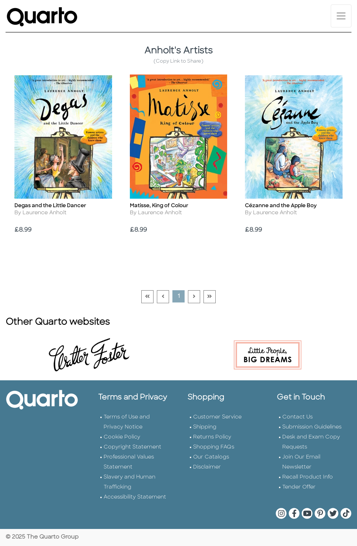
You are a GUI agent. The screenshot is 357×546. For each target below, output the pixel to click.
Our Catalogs (211, 457)
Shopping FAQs (213, 447)
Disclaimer (207, 467)
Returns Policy (212, 437)
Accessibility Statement (135, 497)
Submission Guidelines (311, 427)
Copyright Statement (132, 447)
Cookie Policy (122, 437)
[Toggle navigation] (341, 15)
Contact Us (297, 417)
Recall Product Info (307, 477)
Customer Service (217, 417)
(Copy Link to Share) (178, 61)
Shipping (204, 427)
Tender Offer (299, 487)
